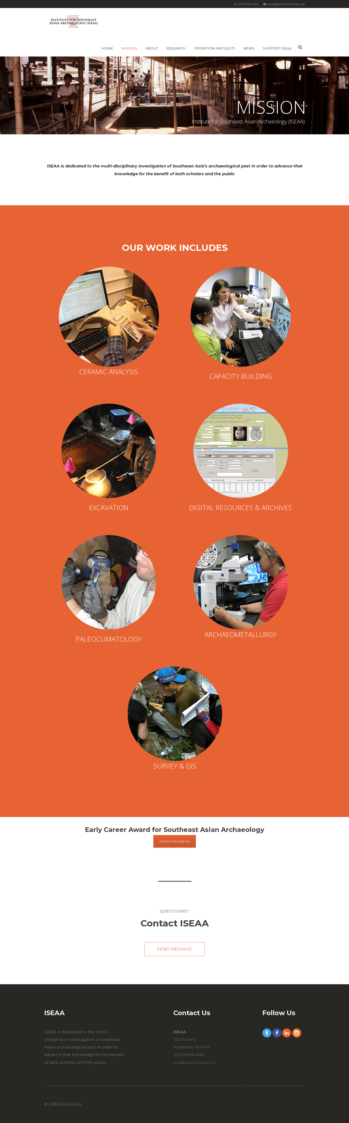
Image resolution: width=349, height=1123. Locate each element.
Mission (129, 48)
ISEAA (75, 1104)
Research (176, 48)
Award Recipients (174, 841)
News (249, 48)
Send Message (174, 949)
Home (107, 48)
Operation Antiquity (214, 48)
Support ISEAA (277, 48)
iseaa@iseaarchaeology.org (194, 1062)
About (151, 48)
